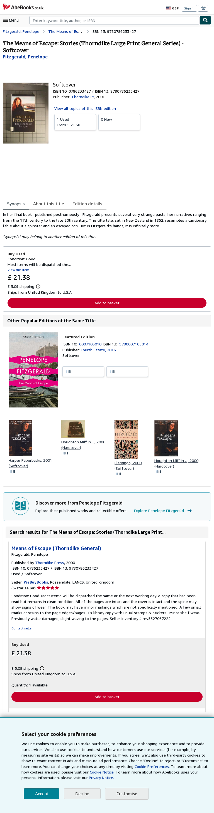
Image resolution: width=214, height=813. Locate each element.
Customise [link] (126, 793)
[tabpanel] (105, 225)
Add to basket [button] (107, 302)
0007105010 (91, 344)
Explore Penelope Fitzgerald (160, 511)
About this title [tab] (47, 203)
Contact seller (21, 629)
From (75, 122)
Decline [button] (82, 793)
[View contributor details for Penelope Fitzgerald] (24, 56)
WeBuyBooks (36, 583)
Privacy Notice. (62, 777)
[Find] (205, 20)
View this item (18, 269)
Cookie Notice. (72, 772)
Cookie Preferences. (122, 766)
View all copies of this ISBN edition (84, 108)
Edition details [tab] (84, 203)
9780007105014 (135, 344)
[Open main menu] (12, 20)
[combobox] (114, 20)
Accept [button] (41, 793)
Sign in (189, 8)
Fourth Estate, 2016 (98, 350)
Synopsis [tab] (16, 203)
